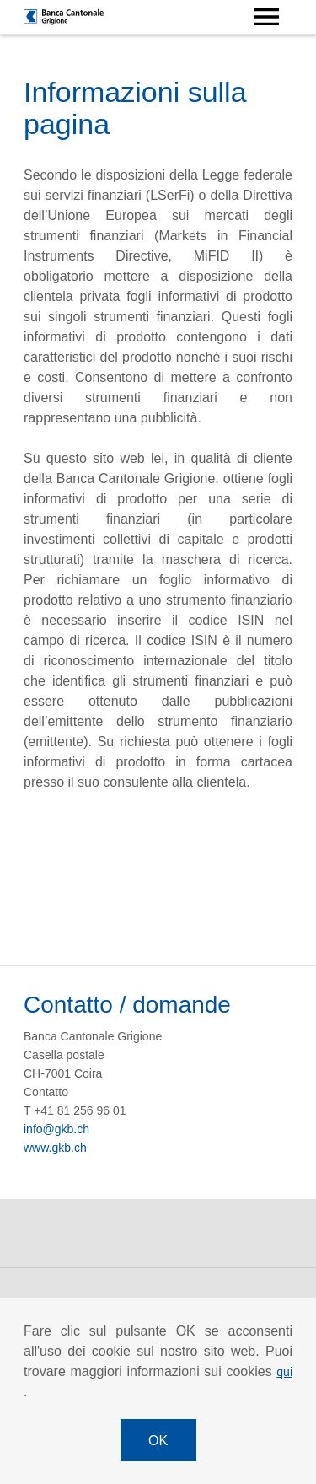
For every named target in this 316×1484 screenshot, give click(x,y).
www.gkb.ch (55, 1147)
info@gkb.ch (56, 1129)
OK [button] (158, 1440)
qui (284, 1372)
